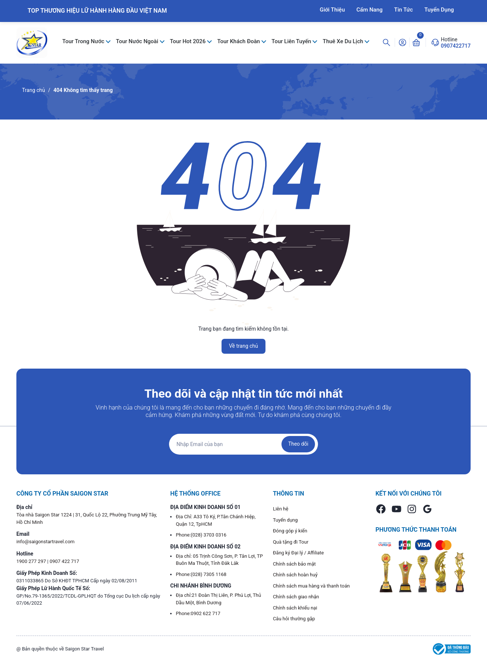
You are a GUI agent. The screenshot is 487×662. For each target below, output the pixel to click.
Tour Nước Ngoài (137, 41)
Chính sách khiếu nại (295, 608)
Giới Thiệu (332, 9)
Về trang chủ (243, 346)
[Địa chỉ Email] (243, 444)
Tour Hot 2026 (188, 41)
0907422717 (456, 45)
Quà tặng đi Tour (290, 542)
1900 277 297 (31, 561)
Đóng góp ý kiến (290, 531)
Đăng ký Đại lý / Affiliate (298, 553)
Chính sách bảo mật (294, 564)
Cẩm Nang (369, 9)
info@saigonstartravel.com (45, 541)
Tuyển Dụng (439, 9)
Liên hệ (281, 509)
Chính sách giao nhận (296, 596)
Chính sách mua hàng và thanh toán (311, 586)
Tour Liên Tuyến (291, 41)
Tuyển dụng (285, 520)
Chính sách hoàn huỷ (295, 574)
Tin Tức (403, 9)
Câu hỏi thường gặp (294, 618)
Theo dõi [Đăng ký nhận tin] (298, 444)
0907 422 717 (64, 561)
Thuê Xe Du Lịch (344, 41)
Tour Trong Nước (84, 41)
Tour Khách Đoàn (239, 41)
